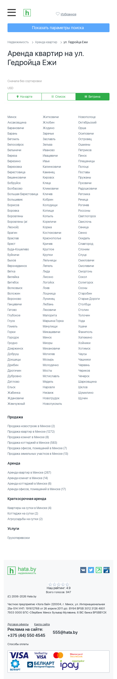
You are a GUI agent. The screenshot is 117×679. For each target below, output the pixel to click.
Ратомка (84, 194)
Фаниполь (85, 332)
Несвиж (48, 392)
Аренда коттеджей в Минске (30, 483)
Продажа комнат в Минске (28, 437)
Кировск (48, 177)
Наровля (49, 387)
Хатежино (85, 337)
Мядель (48, 381)
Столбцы (84, 304)
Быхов (12, 260)
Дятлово (14, 381)
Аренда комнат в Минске (28, 478)
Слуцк (82, 255)
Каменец (49, 172)
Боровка (13, 210)
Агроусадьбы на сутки (25, 519)
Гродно (13, 343)
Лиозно (48, 277)
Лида (46, 271)
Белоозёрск (16, 144)
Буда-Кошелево (18, 249)
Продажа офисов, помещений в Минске (37, 448)
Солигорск (85, 282)
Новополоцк (87, 117)
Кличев (47, 194)
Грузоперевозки (19, 538)
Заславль (49, 139)
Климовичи (50, 188)
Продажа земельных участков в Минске (38, 454)
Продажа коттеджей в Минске (32, 442)
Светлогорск (87, 216)
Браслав (13, 238)
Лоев (46, 288)
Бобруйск (14, 183)
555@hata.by (65, 632)
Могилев (49, 354)
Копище (48, 210)
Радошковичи (87, 188)
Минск (12, 117)
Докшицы (14, 359)
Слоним (84, 249)
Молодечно (51, 365)
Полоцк (83, 166)
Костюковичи (52, 233)
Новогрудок (51, 398)
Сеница (83, 227)
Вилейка (13, 277)
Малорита (50, 315)
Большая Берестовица (23, 194)
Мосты (47, 370)
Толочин (84, 315)
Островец (85, 139)
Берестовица (16, 172)
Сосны (82, 288)
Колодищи (50, 205)
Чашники (84, 359)
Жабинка (14, 392)
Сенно (82, 233)
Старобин (85, 293)
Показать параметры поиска (58, 27)
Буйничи (13, 255)
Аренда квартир (46, 42)
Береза (12, 155)
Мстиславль (51, 376)
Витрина (92, 96)
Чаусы (82, 354)
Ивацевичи (50, 155)
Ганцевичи (15, 304)
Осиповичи (86, 133)
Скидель (84, 238)
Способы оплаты (18, 644)
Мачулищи (50, 326)
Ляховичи (49, 310)
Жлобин (48, 122)
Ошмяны (84, 144)
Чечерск (84, 376)
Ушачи (82, 326)
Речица (83, 199)
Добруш (13, 354)
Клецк (47, 183)
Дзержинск (15, 348)
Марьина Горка (53, 321)
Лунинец (49, 299)
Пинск (82, 155)
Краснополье (52, 238)
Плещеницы (86, 161)
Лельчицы (49, 260)
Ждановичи (16, 398)
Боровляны (15, 216)
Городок (13, 337)
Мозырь (48, 359)
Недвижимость (18, 42)
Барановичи (16, 128)
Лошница (49, 293)
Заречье (48, 133)
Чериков (84, 370)
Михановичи (51, 348)
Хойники (84, 343)
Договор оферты (18, 624)
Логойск (48, 282)
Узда (81, 321)
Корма (47, 227)
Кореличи (49, 221)
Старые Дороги (89, 299)
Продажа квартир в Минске (31, 431)
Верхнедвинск (17, 266)
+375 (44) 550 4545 (26, 635)
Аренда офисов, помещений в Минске (37, 489)
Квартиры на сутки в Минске (30, 508)
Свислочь (85, 221)
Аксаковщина (17, 122)
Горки (12, 332)
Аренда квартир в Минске (29, 472)
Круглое (48, 249)
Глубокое (14, 315)
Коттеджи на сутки (23, 513)
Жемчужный (16, 404)
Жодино (48, 128)
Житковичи (51, 117)
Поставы (84, 172)
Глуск (11, 321)
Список (59, 96)
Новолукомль (52, 404)
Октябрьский (87, 122)
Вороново (14, 299)
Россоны (84, 210)
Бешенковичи (17, 177)
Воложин (14, 293)
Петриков (85, 150)
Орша (82, 128)
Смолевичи (86, 266)
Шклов (83, 387)
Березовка (15, 166)
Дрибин (13, 365)
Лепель (48, 266)
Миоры (47, 343)
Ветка (11, 271)
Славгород (85, 244)
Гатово (12, 310)
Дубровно (15, 376)
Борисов (13, 205)
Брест (12, 244)
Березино (14, 161)
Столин (83, 310)
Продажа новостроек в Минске (31, 426)
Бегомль (13, 139)
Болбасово (15, 188)
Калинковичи (52, 166)
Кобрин (48, 199)
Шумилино (86, 392)
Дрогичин (14, 370)
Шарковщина (87, 381)
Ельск (12, 387)
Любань (48, 304)
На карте (24, 96)
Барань (12, 133)
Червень (84, 365)
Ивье (46, 161)
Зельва (47, 144)
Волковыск (15, 288)
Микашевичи (51, 332)
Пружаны (84, 177)
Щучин (83, 398)
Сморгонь (85, 271)
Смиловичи (86, 260)
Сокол (82, 277)
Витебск (13, 282)
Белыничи (14, 150)
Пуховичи (85, 183)
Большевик (15, 199)
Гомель (13, 326)
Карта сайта (42, 624)
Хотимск (84, 348)
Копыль (48, 216)
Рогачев (83, 205)
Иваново (49, 150)
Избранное (58, 14)
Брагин (12, 233)
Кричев (47, 244)
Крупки (48, 255)
